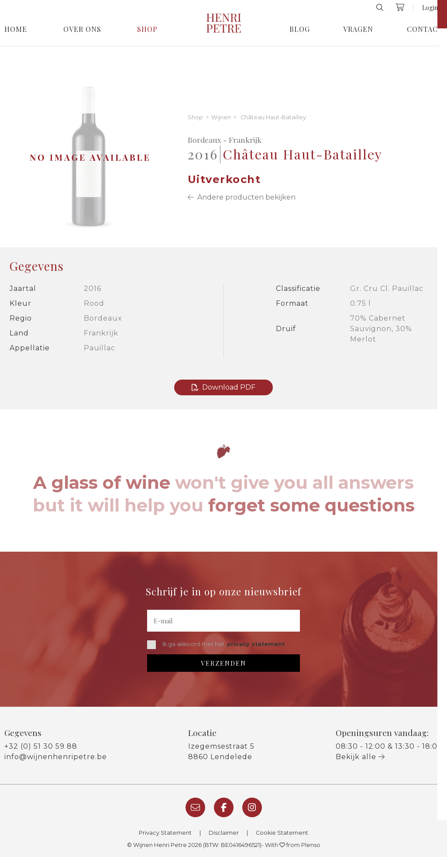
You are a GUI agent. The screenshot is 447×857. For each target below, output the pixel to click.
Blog (299, 29)
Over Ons (82, 29)
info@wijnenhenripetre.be (55, 757)
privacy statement (256, 644)
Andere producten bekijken (242, 197)
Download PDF (223, 387)
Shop (147, 29)
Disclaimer (224, 832)
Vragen (358, 29)
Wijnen (221, 118)
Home (15, 29)
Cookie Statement (282, 832)
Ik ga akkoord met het (216, 644)
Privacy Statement (165, 832)
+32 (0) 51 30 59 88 (40, 746)
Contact (425, 29)
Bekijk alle (360, 757)
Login (430, 7)
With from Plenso (292, 845)
